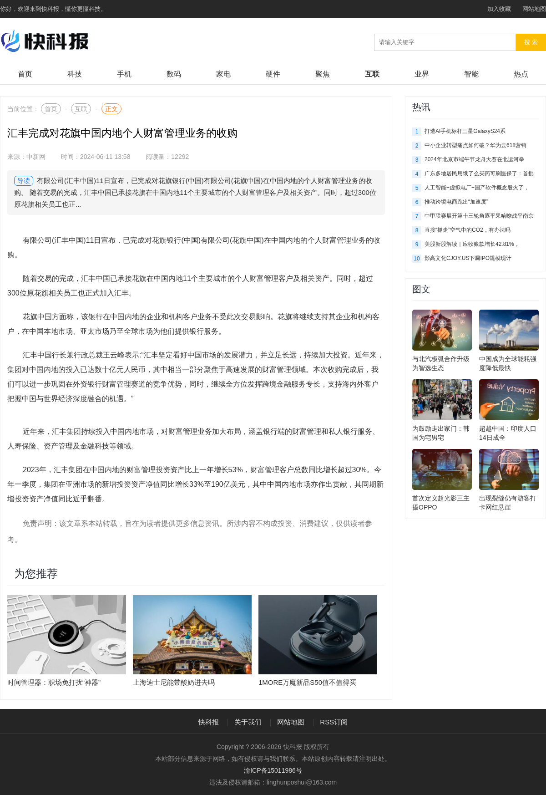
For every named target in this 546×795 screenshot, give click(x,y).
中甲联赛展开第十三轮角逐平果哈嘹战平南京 (479, 216)
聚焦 (322, 74)
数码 (174, 74)
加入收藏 (499, 8)
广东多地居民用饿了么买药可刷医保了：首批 (479, 173)
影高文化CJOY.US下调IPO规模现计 (468, 258)
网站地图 (534, 8)
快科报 (208, 722)
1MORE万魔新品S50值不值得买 (307, 682)
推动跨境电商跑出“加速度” (456, 202)
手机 (124, 74)
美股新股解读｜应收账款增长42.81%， (472, 244)
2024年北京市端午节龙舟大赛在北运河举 (474, 159)
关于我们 (248, 722)
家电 (223, 74)
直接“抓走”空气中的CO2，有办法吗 (468, 230)
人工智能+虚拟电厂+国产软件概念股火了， (477, 187)
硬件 (273, 74)
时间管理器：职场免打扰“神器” (54, 682)
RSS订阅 (334, 722)
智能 (471, 74)
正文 (111, 108)
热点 (521, 74)
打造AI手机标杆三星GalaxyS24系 (465, 131)
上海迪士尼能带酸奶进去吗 (174, 682)
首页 (25, 74)
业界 (422, 74)
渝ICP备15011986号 (273, 770)
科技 (74, 74)
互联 (372, 74)
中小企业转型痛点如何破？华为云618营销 (475, 145)
